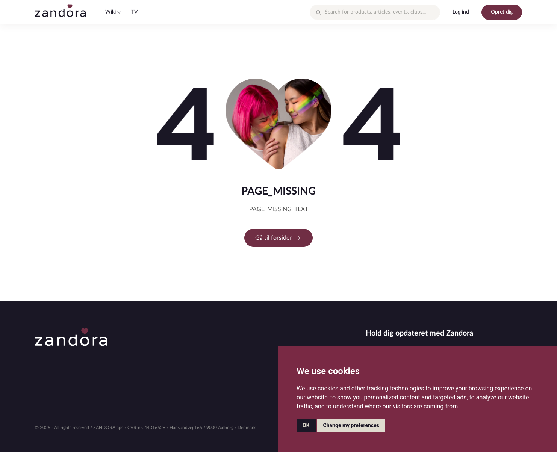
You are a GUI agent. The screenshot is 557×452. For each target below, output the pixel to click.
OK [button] (306, 425)
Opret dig (502, 12)
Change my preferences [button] (351, 425)
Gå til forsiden (278, 238)
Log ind (461, 12)
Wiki (110, 12)
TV (134, 12)
